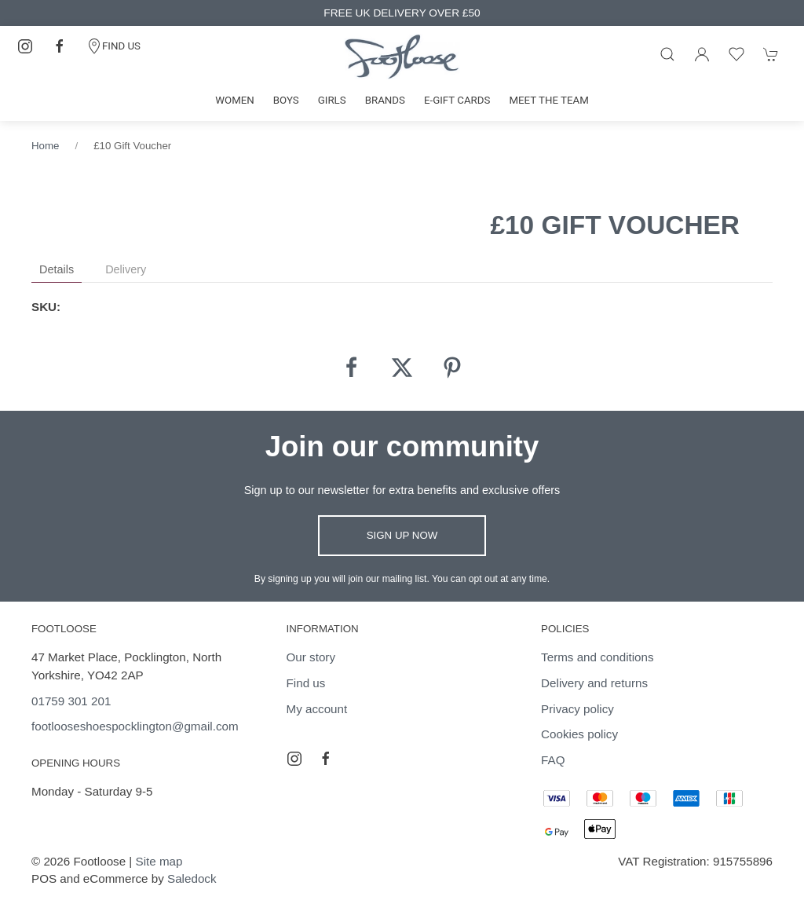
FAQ (553, 760)
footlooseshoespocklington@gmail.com (135, 726)
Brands (385, 100)
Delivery (125, 269)
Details (56, 269)
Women (234, 100)
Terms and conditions (597, 657)
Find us (306, 683)
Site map (159, 861)
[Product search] (667, 54)
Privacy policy (577, 709)
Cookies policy (579, 734)
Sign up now (402, 535)
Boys (286, 100)
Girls (332, 100)
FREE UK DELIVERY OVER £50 (401, 13)
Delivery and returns (594, 683)
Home (45, 146)
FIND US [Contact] (113, 46)
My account (317, 709)
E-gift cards (457, 100)
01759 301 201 (71, 701)
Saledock (191, 878)
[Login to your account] (702, 54)
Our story (311, 657)
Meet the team (548, 100)
